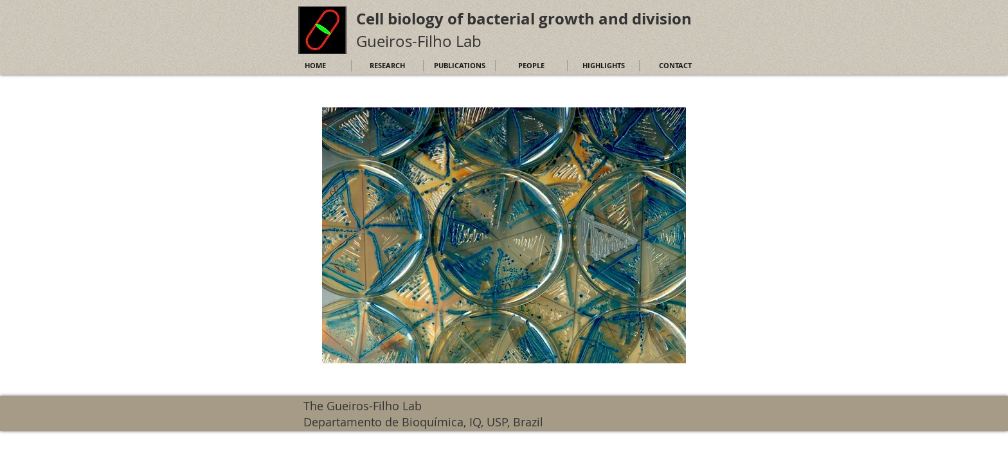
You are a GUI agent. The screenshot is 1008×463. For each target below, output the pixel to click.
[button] (504, 235)
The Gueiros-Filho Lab (362, 405)
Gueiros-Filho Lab (419, 41)
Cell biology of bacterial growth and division (524, 19)
